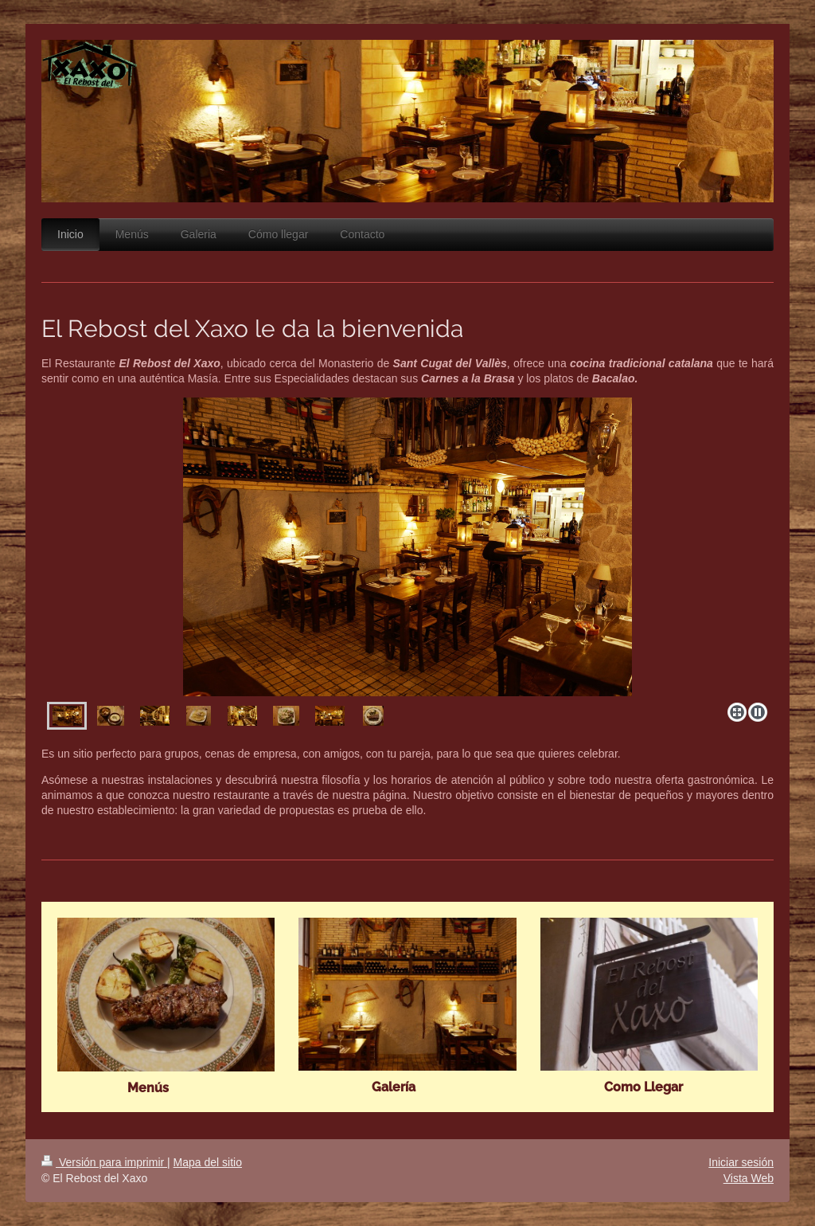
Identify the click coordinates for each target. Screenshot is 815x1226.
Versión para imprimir (104, 1162)
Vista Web (748, 1178)
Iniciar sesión (741, 1162)
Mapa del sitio (208, 1162)
